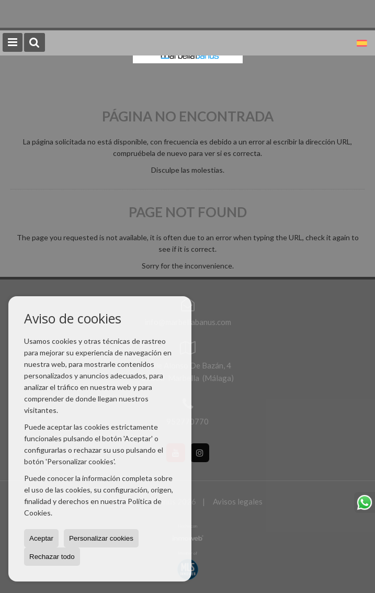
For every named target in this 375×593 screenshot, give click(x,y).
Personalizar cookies (101, 538)
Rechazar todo (52, 557)
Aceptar (41, 538)
